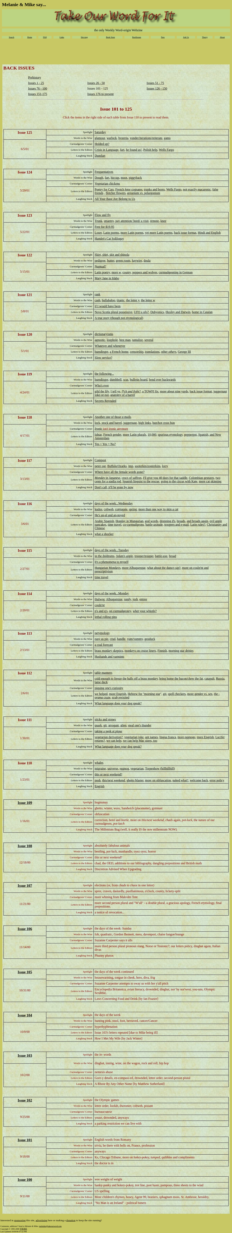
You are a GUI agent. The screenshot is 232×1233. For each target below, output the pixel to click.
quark (98, 725)
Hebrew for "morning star (144, 694)
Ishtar (98, 434)
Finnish (162, 650)
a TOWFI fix (150, 391)
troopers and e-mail (176, 524)
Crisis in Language (107, 149)
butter (110, 260)
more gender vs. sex (199, 694)
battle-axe (161, 556)
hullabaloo (108, 300)
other (168, 351)
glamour (100, 138)
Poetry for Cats (104, 189)
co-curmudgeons (133, 524)
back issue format (185, 232)
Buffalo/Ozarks (117, 466)
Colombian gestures (201, 477)
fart (122, 149)
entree (143, 599)
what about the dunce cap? (163, 567)
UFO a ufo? (141, 312)
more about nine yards (174, 391)
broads (181, 521)
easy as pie (101, 639)
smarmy (109, 221)
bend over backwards (162, 379)
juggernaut (130, 422)
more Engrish (117, 694)
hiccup (115, 177)
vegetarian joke (134, 737)
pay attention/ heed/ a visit (132, 221)
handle (121, 639)
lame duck (101, 682)
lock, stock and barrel (108, 422)
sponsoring (20, 1220)
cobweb (109, 509)
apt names (151, 737)
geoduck (150, 639)
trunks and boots (154, 189)
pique (118, 731)
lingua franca (167, 737)
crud (112, 639)
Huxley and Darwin (178, 312)
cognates (136, 189)
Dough (99, 177)
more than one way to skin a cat (158, 509)
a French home (119, 351)
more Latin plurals (134, 434)
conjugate (121, 509)
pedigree (100, 260)
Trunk (98, 221)
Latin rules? (197, 524)
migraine (100, 768)
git (164, 694)
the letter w (148, 300)
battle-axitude (154, 524)
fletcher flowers (116, 193)
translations (152, 351)
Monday (100, 477)
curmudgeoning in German (175, 272)
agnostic (100, 340)
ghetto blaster (135, 780)
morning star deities (180, 650)
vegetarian (137, 768)
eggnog (124, 768)
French (120, 189)
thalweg (100, 599)
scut (125, 379)
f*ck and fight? (131, 391)
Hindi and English (209, 232)
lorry (165, 466)
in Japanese (113, 477)
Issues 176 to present (100, 94)
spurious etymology (170, 434)
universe (112, 768)
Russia (220, 678)
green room (123, 260)
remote (154, 221)
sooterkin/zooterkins (147, 466)
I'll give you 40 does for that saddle (165, 477)
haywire (137, 260)
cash (97, 300)
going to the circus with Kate (179, 481)
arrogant (113, 725)
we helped (101, 694)
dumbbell (116, 379)
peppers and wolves (144, 272)
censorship (136, 351)
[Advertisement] (116, 52)
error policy (217, 780)
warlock (112, 138)
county (126, 272)
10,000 (152, 434)
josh (135, 599)
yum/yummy (135, 639)
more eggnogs (186, 737)
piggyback (135, 177)
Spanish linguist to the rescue (140, 481)
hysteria (123, 138)
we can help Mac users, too (140, 740)
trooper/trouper (143, 556)
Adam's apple (124, 556)
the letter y (132, 300)
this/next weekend (113, 780)
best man (125, 340)
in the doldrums (104, 556)
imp (130, 466)
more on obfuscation (158, 780)
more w (116, 272)
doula (147, 260)
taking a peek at (105, 731)
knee (128, 189)
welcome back (199, 780)
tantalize (137, 340)
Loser (98, 232)
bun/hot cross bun (163, 422)
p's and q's (101, 611)
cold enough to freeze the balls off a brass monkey (126, 678)
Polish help (150, 149)
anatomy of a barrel (122, 395)
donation (70, 1220)
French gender (112, 434)
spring (133, 509)
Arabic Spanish (104, 521)
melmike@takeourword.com (50, 1226)
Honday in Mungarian (129, 521)
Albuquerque (114, 599)
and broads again (197, 521)
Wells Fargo (166, 149)
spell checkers (177, 694)
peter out (100, 466)
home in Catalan (202, 312)
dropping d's (167, 521)
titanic (121, 300)
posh (98, 780)
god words (151, 521)
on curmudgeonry (120, 611)
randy (127, 599)
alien (123, 725)
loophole (112, 340)
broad (172, 556)
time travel (114, 524)
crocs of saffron (131, 477)
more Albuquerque (134, 567)
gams (167, 138)
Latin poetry (102, 272)
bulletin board (138, 379)
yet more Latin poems (158, 232)
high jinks (144, 422)
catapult (209, 678)
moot (124, 177)
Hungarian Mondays (108, 567)
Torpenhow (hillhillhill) (160, 768)
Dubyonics (157, 312)
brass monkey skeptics (109, 650)
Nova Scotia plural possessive (114, 312)
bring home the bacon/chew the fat (181, 678)
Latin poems (111, 232)
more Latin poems (132, 232)
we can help (113, 740)
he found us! (134, 149)
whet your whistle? (145, 611)
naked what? (180, 780)
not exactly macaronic (197, 189)
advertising (41, 1220)
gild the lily (102, 391)
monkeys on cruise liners (140, 650)
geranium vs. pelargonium (143, 193)
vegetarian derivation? (109, 737)
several (148, 340)
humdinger (101, 351)
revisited (120, 697)
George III (184, 351)
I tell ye (115, 391)
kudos (98, 509)
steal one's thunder (139, 725)
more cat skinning (210, 481)
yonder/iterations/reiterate (146, 138)
